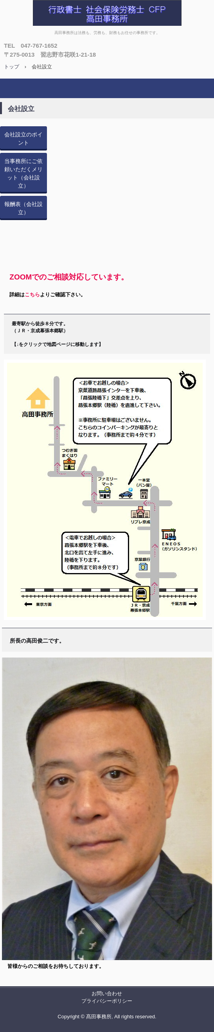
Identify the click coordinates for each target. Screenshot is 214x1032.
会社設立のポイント (23, 138)
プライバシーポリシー (106, 1001)
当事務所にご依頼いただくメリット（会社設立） (23, 173)
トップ (11, 67)
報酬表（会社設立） (23, 208)
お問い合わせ (107, 993)
